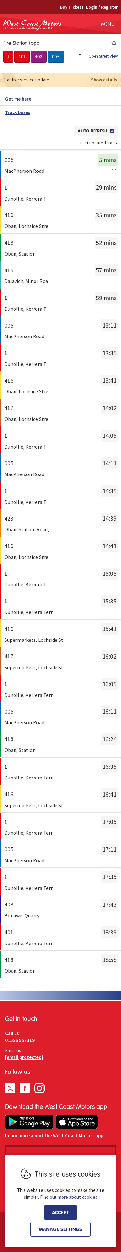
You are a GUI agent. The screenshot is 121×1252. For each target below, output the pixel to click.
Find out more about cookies (68, 1197)
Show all (80, 54)
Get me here (18, 99)
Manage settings (60, 1229)
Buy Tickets (72, 7)
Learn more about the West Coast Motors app (54, 1135)
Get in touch (21, 1018)
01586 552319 (20, 1040)
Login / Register (102, 7)
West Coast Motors (32, 25)
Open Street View (103, 56)
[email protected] (24, 1057)
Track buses (17, 112)
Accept (60, 1212)
